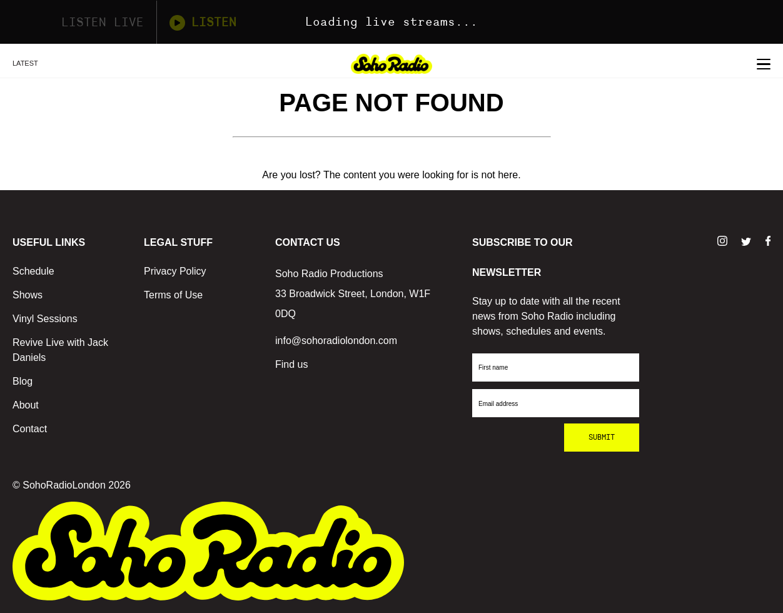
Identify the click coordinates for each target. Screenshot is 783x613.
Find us (291, 364)
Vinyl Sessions (45, 318)
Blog (23, 381)
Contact (30, 428)
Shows (28, 295)
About (26, 405)
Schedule (33, 271)
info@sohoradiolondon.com (336, 340)
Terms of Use (173, 295)
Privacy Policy (175, 271)
